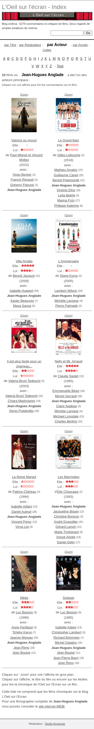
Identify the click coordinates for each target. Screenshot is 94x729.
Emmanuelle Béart (65, 391)
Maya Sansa (22, 306)
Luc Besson (24, 612)
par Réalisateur (30, 45)
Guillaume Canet (66, 175)
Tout (60, 66)
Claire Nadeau (66, 406)
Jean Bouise (22, 652)
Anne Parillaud (22, 627)
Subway (68, 598)
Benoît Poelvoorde (65, 180)
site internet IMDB (51, 706)
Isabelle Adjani (21, 506)
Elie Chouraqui (67, 492)
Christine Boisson (66, 516)
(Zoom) (24, 94)
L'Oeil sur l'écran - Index (34, 7)
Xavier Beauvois (22, 301)
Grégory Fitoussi (22, 185)
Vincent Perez (21, 522)
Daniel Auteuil (22, 512)
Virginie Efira (66, 190)
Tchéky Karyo (22, 632)
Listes (47, 50)
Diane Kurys (69, 276)
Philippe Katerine (66, 205)
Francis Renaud (22, 179)
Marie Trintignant (66, 532)
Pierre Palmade (66, 306)
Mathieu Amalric (65, 170)
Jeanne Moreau (21, 637)
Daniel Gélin (66, 542)
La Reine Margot (24, 477)
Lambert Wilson (66, 291)
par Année (80, 45)
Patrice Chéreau (24, 492)
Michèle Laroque (66, 301)
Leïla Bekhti (66, 195)
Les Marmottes (68, 477)
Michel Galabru (66, 642)
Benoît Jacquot (24, 276)
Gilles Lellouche (68, 155)
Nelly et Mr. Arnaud (68, 361)
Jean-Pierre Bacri (65, 658)
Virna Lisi (22, 527)
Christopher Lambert (66, 632)
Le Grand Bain (68, 140)
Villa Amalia (24, 261)
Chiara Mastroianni (21, 401)
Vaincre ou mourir (24, 140)
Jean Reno (21, 647)
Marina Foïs (65, 200)
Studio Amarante (55, 723)
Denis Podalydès (21, 411)
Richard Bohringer (66, 637)
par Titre (10, 45)
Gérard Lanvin (66, 527)
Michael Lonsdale (65, 416)
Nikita (24, 598)
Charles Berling (66, 421)
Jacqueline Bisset (65, 511)
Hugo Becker (22, 174)
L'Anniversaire (68, 261)
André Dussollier (66, 522)
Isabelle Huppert (21, 291)
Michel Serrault (66, 396)
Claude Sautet (68, 376)
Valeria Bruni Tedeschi (24, 381)
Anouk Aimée (65, 537)
